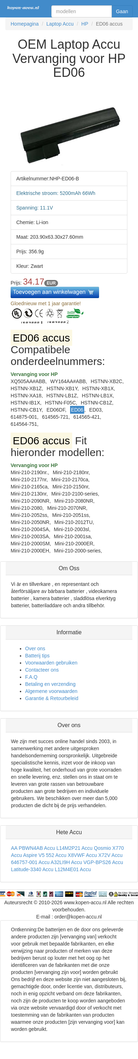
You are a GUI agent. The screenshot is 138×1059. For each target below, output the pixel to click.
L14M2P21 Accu (74, 848)
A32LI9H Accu (66, 862)
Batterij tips (37, 655)
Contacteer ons (42, 670)
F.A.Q (31, 677)
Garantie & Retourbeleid (51, 698)
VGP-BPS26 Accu (103, 862)
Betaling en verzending (50, 684)
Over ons (35, 648)
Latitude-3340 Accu (32, 869)
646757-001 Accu (30, 862)
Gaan (122, 11)
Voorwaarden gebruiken (51, 663)
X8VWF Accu (82, 855)
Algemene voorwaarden (51, 691)
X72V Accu (110, 855)
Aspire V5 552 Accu (44, 855)
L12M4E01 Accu (73, 869)
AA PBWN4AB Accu (33, 848)
